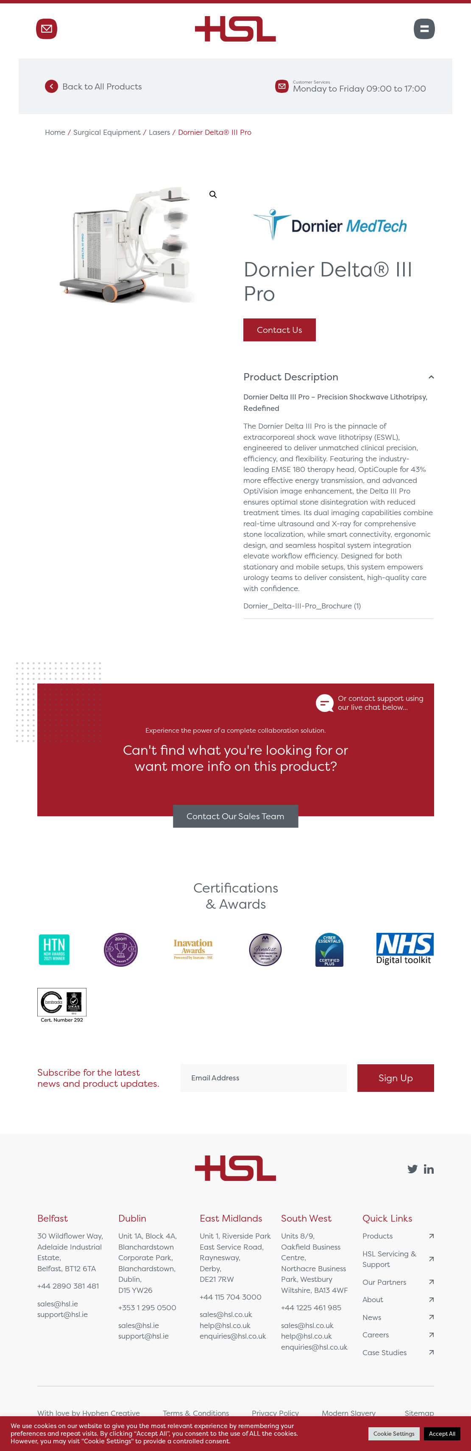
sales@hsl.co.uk (226, 1314)
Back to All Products (93, 86)
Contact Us (279, 329)
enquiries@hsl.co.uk (233, 1335)
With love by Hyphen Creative (88, 1413)
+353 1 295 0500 (147, 1307)
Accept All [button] (442, 1433)
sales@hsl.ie (57, 1303)
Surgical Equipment (107, 132)
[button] (213, 194)
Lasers (159, 132)
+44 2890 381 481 (68, 1285)
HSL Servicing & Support (398, 1259)
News (398, 1317)
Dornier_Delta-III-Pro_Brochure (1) (302, 605)
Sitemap (419, 1413)
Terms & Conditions (196, 1413)
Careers (398, 1334)
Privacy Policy (275, 1413)
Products (398, 1235)
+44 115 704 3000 (231, 1296)
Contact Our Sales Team (235, 816)
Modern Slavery (349, 1413)
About (398, 1299)
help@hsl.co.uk (225, 1325)
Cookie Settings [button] (394, 1433)
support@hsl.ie (62, 1314)
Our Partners (398, 1282)
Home (55, 132)
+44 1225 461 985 (311, 1307)
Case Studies (398, 1352)
